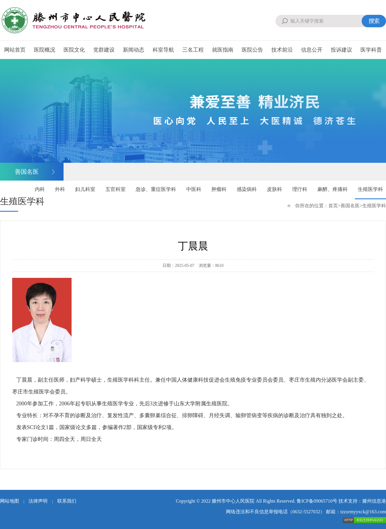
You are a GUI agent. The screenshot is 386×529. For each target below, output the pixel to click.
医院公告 (252, 50)
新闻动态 (133, 50)
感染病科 (247, 189)
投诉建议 (341, 50)
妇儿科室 (85, 189)
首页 (333, 205)
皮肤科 (274, 189)
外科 (60, 189)
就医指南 (222, 50)
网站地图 (9, 500)
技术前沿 (282, 50)
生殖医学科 (370, 189)
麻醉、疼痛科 (332, 189)
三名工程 (193, 50)
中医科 (193, 189)
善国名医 (350, 205)
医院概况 (44, 50)
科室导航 (163, 50)
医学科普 (371, 50)
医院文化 (74, 50)
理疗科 (299, 189)
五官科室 (115, 189)
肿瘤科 (219, 189)
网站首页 (15, 50)
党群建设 (104, 50)
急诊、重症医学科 (156, 189)
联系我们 (66, 500)
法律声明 (38, 500)
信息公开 (311, 50)
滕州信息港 (374, 500)
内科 (40, 189)
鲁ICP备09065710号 (317, 500)
